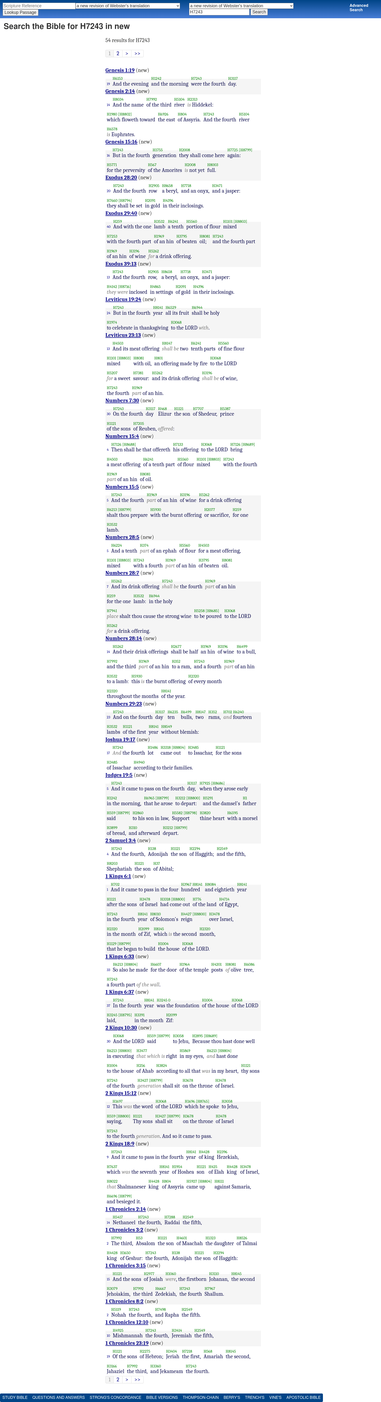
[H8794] (125, 200)
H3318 (166, 747)
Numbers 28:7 (122, 573)
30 (109, 414)
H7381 (138, 373)
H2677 (176, 646)
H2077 (209, 509)
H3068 (176, 322)
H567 (152, 164)
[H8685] (212, 610)
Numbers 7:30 (122, 400)
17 (108, 753)
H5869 (185, 1050)
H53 (139, 1238)
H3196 (134, 251)
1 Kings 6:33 (119, 956)
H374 (144, 545)
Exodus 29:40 (121, 213)
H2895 (197, 1036)
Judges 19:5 (118, 775)
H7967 (210, 1288)
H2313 (192, 99)
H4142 (112, 286)
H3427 (143, 1080)
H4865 (155, 286)
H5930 (155, 509)
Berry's (232, 1398)
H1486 (153, 747)
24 (109, 313)
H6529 (170, 307)
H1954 (177, 1166)
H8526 (242, 1238)
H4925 (118, 1330)
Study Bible (14, 1398)
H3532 (159, 221)
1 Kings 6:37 (119, 992)
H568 (208, 1351)
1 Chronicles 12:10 (126, 1322)
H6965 (149, 798)
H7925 (205, 783)
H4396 (168, 200)
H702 (227, 712)
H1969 (159, 236)
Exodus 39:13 (121, 264)
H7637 (112, 1166)
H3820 (205, 813)
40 (109, 226)
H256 (141, 1065)
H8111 (219, 1181)
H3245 (162, 1000)
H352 (176, 661)
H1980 (112, 114)
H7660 (112, 200)
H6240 (238, 712)
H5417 (118, 1217)
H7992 (151, 99)
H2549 (222, 848)
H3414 (177, 1330)
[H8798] (190, 813)
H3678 (187, 1080)
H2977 (149, 1273)
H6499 (242, 646)
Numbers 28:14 (123, 638)
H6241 (173, 221)
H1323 (211, 1238)
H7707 (198, 408)
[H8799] (245, 150)
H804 (182, 114)
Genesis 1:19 (120, 70)
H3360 (155, 1366)
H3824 (161, 1065)
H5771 (112, 164)
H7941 (112, 610)
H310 (133, 827)
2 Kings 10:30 (121, 1028)
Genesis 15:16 (121, 142)
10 (108, 1335)
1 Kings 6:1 (118, 876)
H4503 (118, 343)
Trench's (254, 1398)
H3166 (112, 1366)
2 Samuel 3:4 (120, 840)
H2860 (138, 813)
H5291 (208, 798)
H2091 (150, 200)
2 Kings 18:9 (119, 1144)
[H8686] (218, 783)
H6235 (173, 712)
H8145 (159, 929)
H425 (212, 1166)
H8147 (167, 343)
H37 (156, 863)
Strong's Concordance (115, 1398)
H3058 (178, 1036)
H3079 (112, 1288)
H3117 (233, 78)
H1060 (170, 1273)
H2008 (184, 150)
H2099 (144, 929)
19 (108, 84)
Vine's (275, 1398)
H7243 (196, 78)
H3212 (180, 798)
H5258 (199, 610)
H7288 (170, 1217)
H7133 (178, 444)
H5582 (177, 813)
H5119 (116, 1309)
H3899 (112, 827)
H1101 (228, 221)
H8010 (155, 914)
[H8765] (202, 1101)
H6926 (163, 114)
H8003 (212, 164)
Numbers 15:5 (122, 487)
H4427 (186, 914)
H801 (158, 358)
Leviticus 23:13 (123, 335)
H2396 (222, 1152)
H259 (117, 221)
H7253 (112, 236)
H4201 (216, 964)
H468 (162, 408)
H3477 (142, 1050)
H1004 (163, 943)
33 (108, 970)
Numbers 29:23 (123, 704)
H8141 (158, 307)
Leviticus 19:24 (123, 299)
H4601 (182, 1238)
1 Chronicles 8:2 (124, 1301)
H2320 (193, 676)
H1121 (178, 408)
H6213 (112, 509)
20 (109, 191)
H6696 (112, 1196)
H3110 (214, 1273)
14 (108, 105)
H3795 (181, 236)
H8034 (118, 99)
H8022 (112, 1181)
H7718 (186, 185)
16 (108, 155)
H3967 (186, 884)
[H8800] (193, 798)
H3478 (144, 899)
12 (108, 1106)
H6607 (156, 964)
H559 (111, 813)
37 (108, 1005)
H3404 (171, 1351)
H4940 (139, 762)
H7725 (232, 150)
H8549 (166, 726)
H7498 (160, 1309)
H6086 (249, 964)
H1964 (185, 964)
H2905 (154, 185)
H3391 (140, 1015)
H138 (152, 848)
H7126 (116, 444)
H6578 (112, 129)
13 (108, 277)
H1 (245, 798)
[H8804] (178, 747)
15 (108, 1279)
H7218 (187, 1351)
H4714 (224, 899)
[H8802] (125, 114)
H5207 (112, 373)
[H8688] (129, 444)
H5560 (191, 221)
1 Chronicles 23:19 (126, 1343)
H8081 (204, 236)
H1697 (118, 1101)
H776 (197, 899)
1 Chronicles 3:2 (124, 1230)
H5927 (192, 1181)
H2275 (145, 1351)
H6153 (117, 78)
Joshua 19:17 (120, 739)
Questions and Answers (58, 1398)
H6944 (197, 307)
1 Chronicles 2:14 (125, 1209)
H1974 (112, 322)
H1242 (156, 78)
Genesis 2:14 (120, 91)
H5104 (179, 99)
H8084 (210, 884)
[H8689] (248, 444)
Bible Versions (162, 1398)
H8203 (112, 863)
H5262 (153, 251)
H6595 (232, 813)
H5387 (225, 408)
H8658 (167, 185)
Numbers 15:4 (122, 436)
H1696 (190, 1101)
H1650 (125, 1252)
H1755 (158, 150)
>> (137, 53)
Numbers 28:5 (122, 537)
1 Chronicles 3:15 (125, 1265)
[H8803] (240, 221)
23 (108, 717)
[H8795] (125, 1015)
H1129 (112, 943)
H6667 (160, 1288)
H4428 (204, 1152)
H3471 (217, 185)
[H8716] (124, 286)
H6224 (116, 545)
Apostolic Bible (303, 1398)
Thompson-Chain (201, 1398)
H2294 (195, 848)
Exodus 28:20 (121, 177)
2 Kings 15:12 (121, 1093)
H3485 (193, 747)
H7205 (138, 423)
